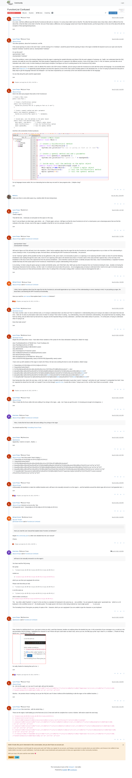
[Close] (123, 744)
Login (17, 757)
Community (18, 3)
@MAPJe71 (24, 210)
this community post (22, 535)
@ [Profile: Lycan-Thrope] (17, 519)
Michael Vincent (17, 282)
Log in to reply (113, 12)
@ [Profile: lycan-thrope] (17, 20)
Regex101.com (23, 68)
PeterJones (16, 415)
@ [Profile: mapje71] (16, 212)
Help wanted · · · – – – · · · (14, 12)
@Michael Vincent (26, 308)
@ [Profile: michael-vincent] (18, 311)
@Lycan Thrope (25, 17)
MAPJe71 (15, 195)
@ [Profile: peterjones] (16, 440)
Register (11, 757)
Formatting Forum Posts (34, 427)
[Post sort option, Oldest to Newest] (105, 13)
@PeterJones (25, 437)
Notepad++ (72, 767)
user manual (26, 296)
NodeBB (64, 770)
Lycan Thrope (16, 17)
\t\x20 (82, 371)
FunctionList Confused (31, 239)
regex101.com (59, 382)
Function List (45, 296)
